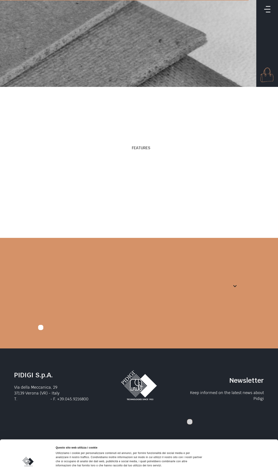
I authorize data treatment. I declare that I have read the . (107, 329)
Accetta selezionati (241, 434)
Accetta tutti (241, 424)
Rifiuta (242, 444)
